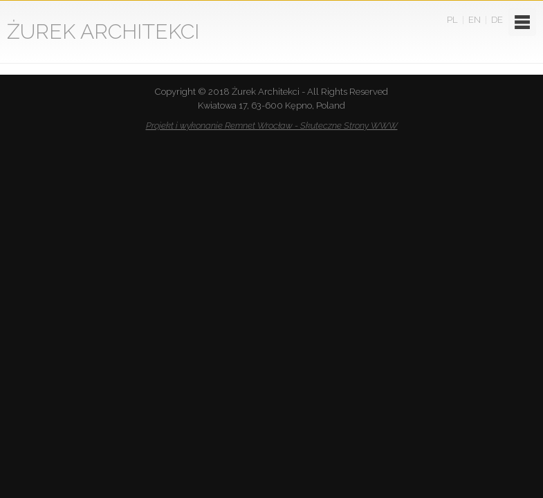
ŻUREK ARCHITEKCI (103, 31)
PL (452, 20)
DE (497, 20)
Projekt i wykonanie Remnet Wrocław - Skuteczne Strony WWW (272, 125)
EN (474, 20)
